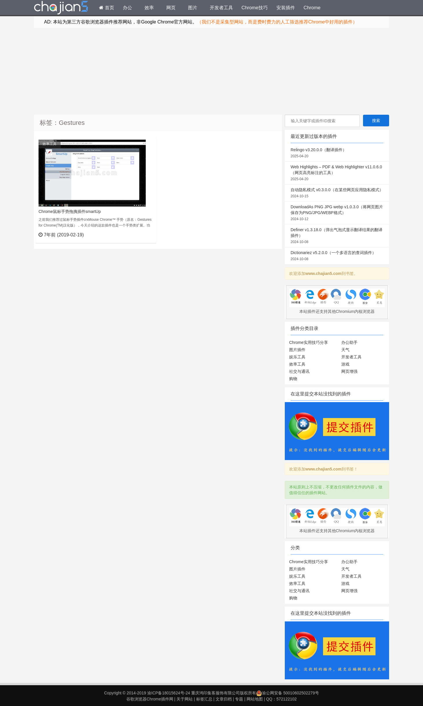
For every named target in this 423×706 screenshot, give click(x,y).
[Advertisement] (211, 71)
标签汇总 (204, 699)
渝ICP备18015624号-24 (168, 693)
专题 (239, 699)
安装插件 (285, 7)
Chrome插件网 (61, 8)
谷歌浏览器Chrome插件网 (149, 699)
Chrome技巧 (255, 7)
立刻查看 (141, 235)
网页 (171, 7)
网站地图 (255, 699)
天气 (345, 349)
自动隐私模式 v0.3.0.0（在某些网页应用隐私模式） (337, 193)
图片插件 (297, 349)
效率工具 (49, 144)
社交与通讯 (299, 371)
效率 (149, 7)
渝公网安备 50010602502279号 (287, 693)
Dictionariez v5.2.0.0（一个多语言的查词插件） (337, 256)
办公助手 (349, 342)
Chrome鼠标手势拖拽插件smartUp (70, 211)
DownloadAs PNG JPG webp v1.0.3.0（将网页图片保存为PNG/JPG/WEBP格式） (337, 213)
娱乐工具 (297, 357)
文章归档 (224, 699)
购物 (293, 378)
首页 (106, 7)
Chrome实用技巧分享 (308, 342)
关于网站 (184, 699)
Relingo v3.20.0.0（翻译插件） (337, 153)
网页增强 (349, 371)
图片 (192, 7)
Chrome (312, 7)
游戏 (345, 364)
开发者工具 (221, 7)
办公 (127, 7)
